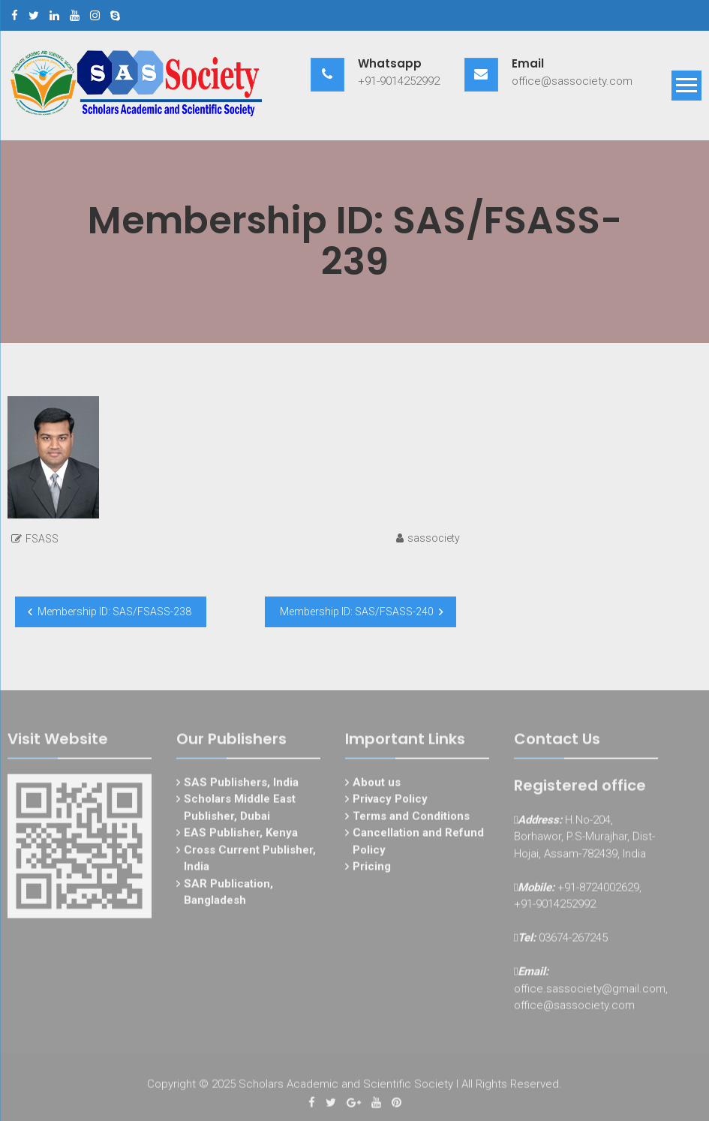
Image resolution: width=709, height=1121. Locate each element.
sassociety (433, 538)
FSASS (42, 539)
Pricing (372, 869)
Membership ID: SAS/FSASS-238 (114, 612)
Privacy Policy (390, 802)
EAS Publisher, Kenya (241, 836)
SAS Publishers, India (241, 785)
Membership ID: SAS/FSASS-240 (357, 612)
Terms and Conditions (411, 819)
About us (377, 785)
